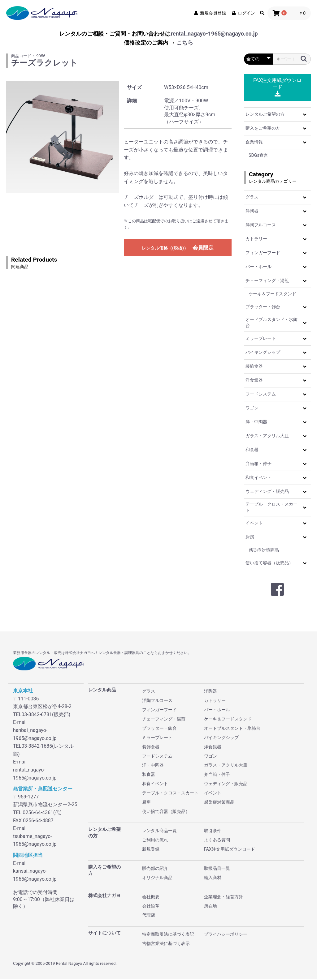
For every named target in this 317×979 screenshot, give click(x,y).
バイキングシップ (262, 352)
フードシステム (260, 393)
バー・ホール (258, 266)
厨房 (249, 536)
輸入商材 (212, 877)
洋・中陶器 (256, 421)
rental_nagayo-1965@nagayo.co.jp (214, 33)
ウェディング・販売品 (267, 491)
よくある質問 (217, 839)
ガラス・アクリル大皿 (267, 435)
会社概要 (150, 896)
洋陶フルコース (260, 224)
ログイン (243, 13)
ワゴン (251, 407)
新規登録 (150, 849)
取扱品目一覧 (217, 868)
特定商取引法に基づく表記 (168, 934)
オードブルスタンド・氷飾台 (271, 322)
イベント (254, 522)
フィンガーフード (262, 252)
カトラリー (256, 238)
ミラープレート (260, 338)
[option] (62, 137)
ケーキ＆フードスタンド (272, 293)
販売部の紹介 (155, 868)
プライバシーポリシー (225, 934)
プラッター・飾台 (262, 306)
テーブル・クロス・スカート (271, 507)
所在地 (210, 906)
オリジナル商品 (157, 877)
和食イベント (258, 477)
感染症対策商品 (264, 550)
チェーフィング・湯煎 (267, 280)
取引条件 (212, 830)
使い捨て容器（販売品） (269, 562)
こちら (184, 42)
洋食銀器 (254, 380)
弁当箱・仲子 (258, 463)
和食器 (251, 449)
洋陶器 (251, 210)
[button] (304, 114)
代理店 (148, 915)
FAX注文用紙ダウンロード (277, 87)
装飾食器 (254, 366)
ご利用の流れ (155, 839)
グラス (251, 197)
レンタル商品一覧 (159, 830)
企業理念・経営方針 (223, 896)
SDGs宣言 (258, 155)
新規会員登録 (209, 13)
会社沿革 (150, 906)
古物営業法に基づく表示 (166, 943)
